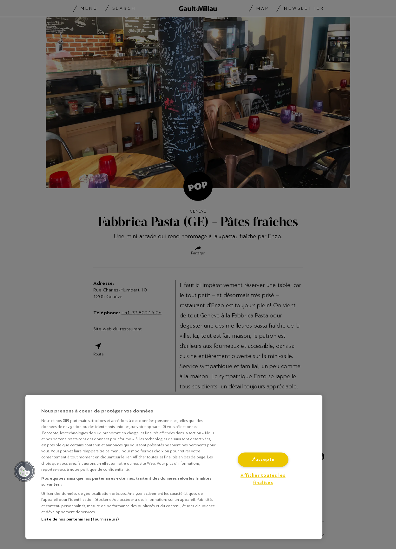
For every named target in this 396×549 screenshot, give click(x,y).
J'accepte (263, 460)
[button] (24, 471)
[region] (173, 467)
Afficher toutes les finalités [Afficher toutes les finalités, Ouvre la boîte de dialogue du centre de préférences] (263, 479)
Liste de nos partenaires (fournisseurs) (80, 519)
